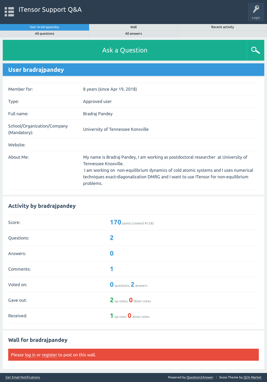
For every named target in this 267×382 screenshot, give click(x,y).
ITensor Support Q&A (50, 9)
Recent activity (222, 27)
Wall (133, 27)
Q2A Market (252, 377)
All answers (133, 33)
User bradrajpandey (44, 27)
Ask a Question (125, 50)
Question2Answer (200, 377)
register (49, 354)
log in (30, 354)
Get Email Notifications (22, 377)
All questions (44, 33)
